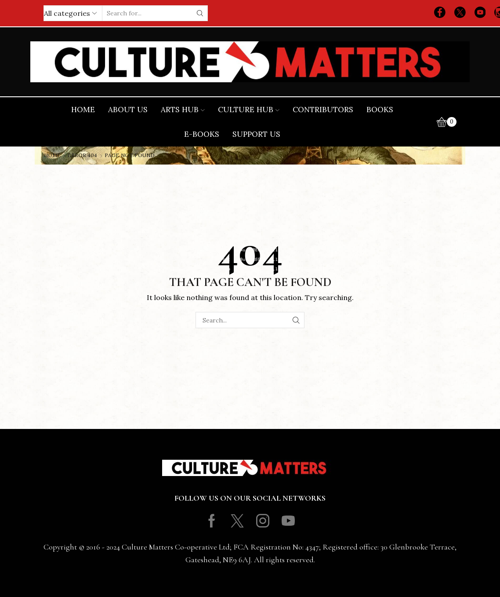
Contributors (323, 109)
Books (379, 109)
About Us (128, 109)
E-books (201, 134)
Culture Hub (248, 109)
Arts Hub (183, 109)
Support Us (256, 134)
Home (83, 109)
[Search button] (199, 13)
